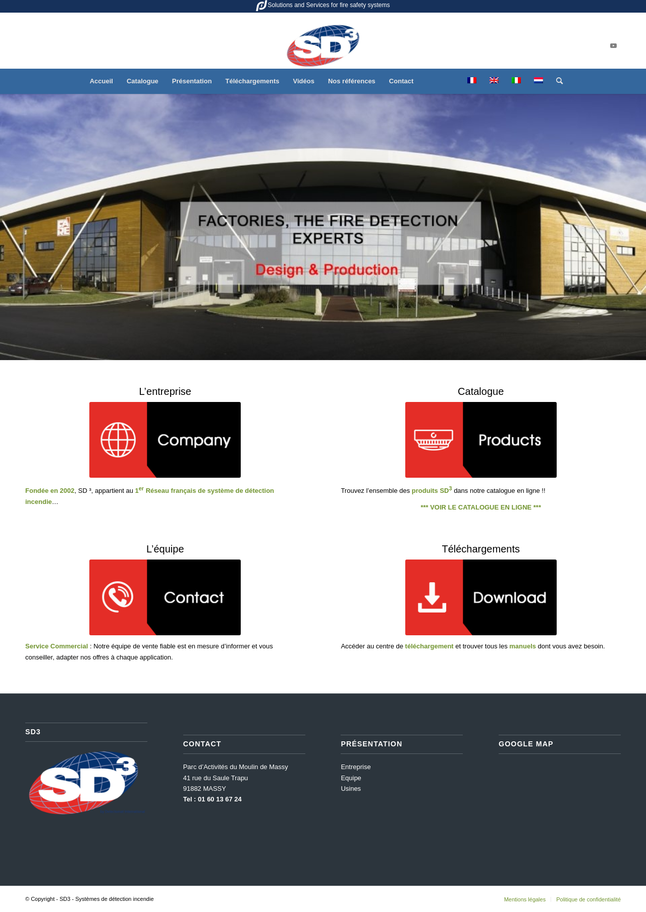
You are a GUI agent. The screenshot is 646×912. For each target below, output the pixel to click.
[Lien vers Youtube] (613, 46)
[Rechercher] (556, 81)
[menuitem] (101, 81)
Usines (351, 788)
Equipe (351, 778)
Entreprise (355, 767)
